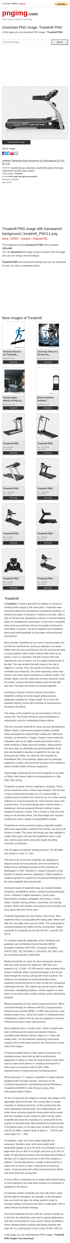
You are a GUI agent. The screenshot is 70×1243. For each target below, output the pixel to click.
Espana (22, 3)
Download (13, 362)
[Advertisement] (35, 66)
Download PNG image (16, 142)
